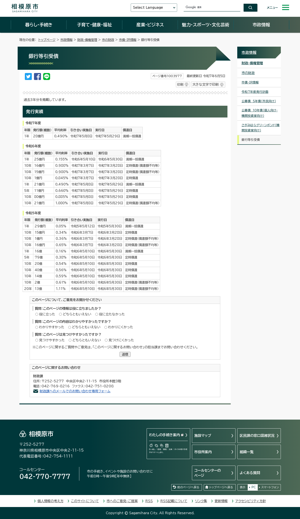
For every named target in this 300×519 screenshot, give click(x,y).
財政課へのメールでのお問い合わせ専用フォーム (75, 391)
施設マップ (202, 435)
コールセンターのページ (207, 473)
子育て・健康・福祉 (94, 24)
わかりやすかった (51, 327)
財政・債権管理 (87, 39)
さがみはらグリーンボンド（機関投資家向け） (261, 128)
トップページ (47, 39)
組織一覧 (247, 452)
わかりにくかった (120, 327)
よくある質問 (250, 473)
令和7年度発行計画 (255, 91)
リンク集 (201, 501)
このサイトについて (85, 501)
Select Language (148, 7)
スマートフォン (270, 487)
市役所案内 (203, 452)
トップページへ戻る (221, 487)
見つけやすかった (52, 340)
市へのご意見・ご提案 (122, 501)
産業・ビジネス (150, 24)
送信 (125, 354)
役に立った (47, 314)
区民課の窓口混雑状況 (257, 435)
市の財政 (108, 39)
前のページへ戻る (188, 487)
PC (253, 487)
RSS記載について (173, 501)
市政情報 (261, 24)
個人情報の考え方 (50, 501)
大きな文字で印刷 (205, 84)
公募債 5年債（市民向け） (259, 101)
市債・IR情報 (127, 39)
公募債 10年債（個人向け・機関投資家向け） (260, 113)
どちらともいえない (77, 314)
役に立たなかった (112, 314)
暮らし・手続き (39, 24)
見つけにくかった (121, 340)
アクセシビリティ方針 (250, 501)
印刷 (180, 84)
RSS (149, 501)
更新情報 (221, 501)
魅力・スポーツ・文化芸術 (205, 24)
